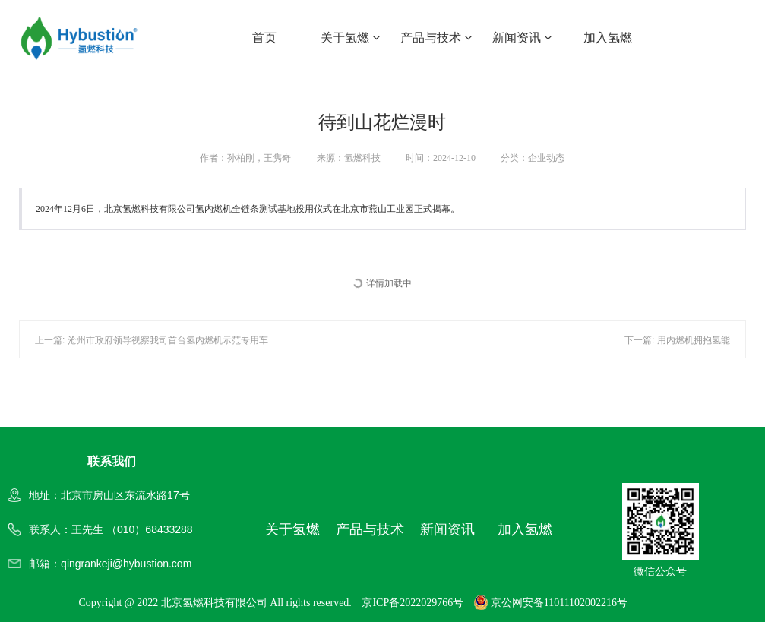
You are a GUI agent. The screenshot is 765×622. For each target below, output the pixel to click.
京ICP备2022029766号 (412, 602)
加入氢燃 (607, 37)
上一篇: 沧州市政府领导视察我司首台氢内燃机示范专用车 (151, 340)
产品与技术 (436, 37)
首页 (264, 37)
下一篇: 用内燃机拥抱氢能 (677, 340)
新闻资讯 (522, 37)
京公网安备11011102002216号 (550, 602)
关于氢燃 (350, 37)
